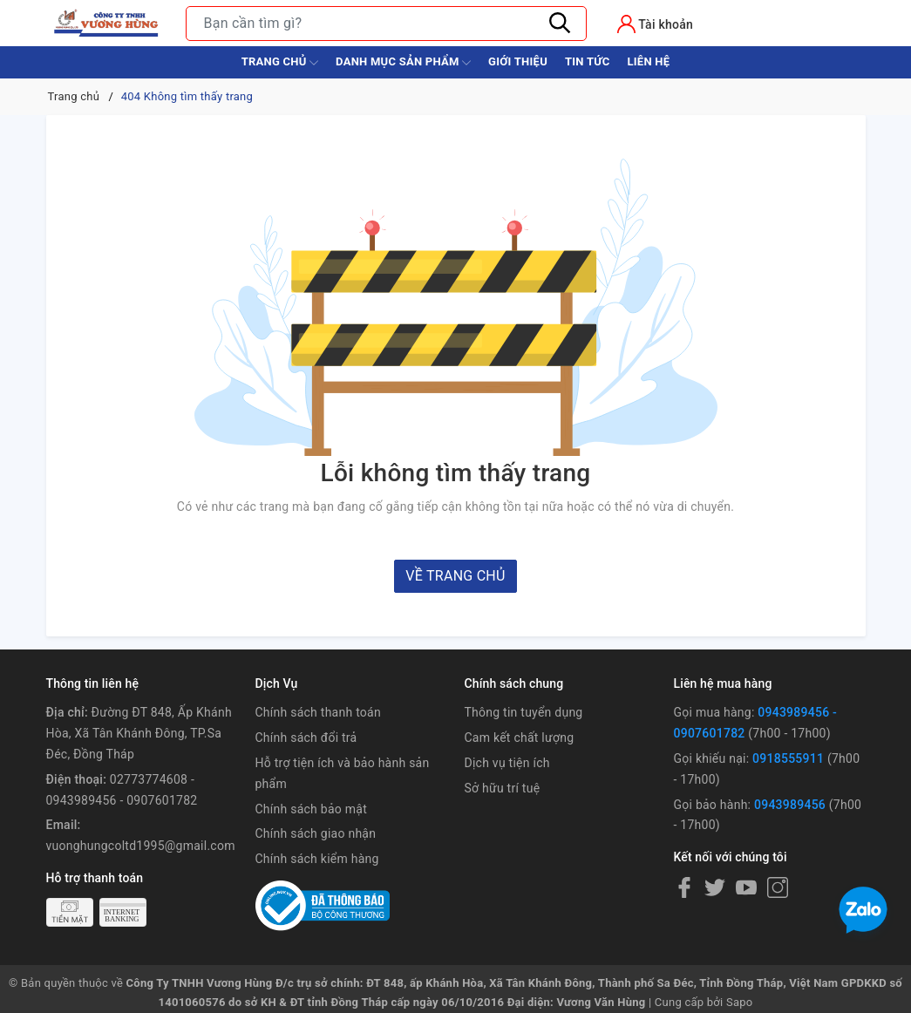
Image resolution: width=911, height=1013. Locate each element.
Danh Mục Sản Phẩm (403, 62)
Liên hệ (648, 61)
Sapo (739, 1002)
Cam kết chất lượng (519, 737)
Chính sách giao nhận (316, 833)
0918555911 (788, 758)
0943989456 (790, 805)
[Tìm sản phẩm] (386, 23)
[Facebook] (684, 887)
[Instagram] (777, 887)
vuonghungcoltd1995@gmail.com (140, 846)
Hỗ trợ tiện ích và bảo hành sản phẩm (342, 773)
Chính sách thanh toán (318, 712)
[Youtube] (746, 887)
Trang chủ (279, 62)
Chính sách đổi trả (306, 737)
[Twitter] (714, 887)
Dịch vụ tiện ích (507, 763)
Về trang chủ (455, 576)
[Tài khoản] (655, 24)
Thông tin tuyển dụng (524, 712)
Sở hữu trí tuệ (502, 788)
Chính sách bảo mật (311, 809)
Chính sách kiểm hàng (317, 859)
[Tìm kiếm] (560, 23)
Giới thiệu (517, 61)
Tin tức (587, 61)
